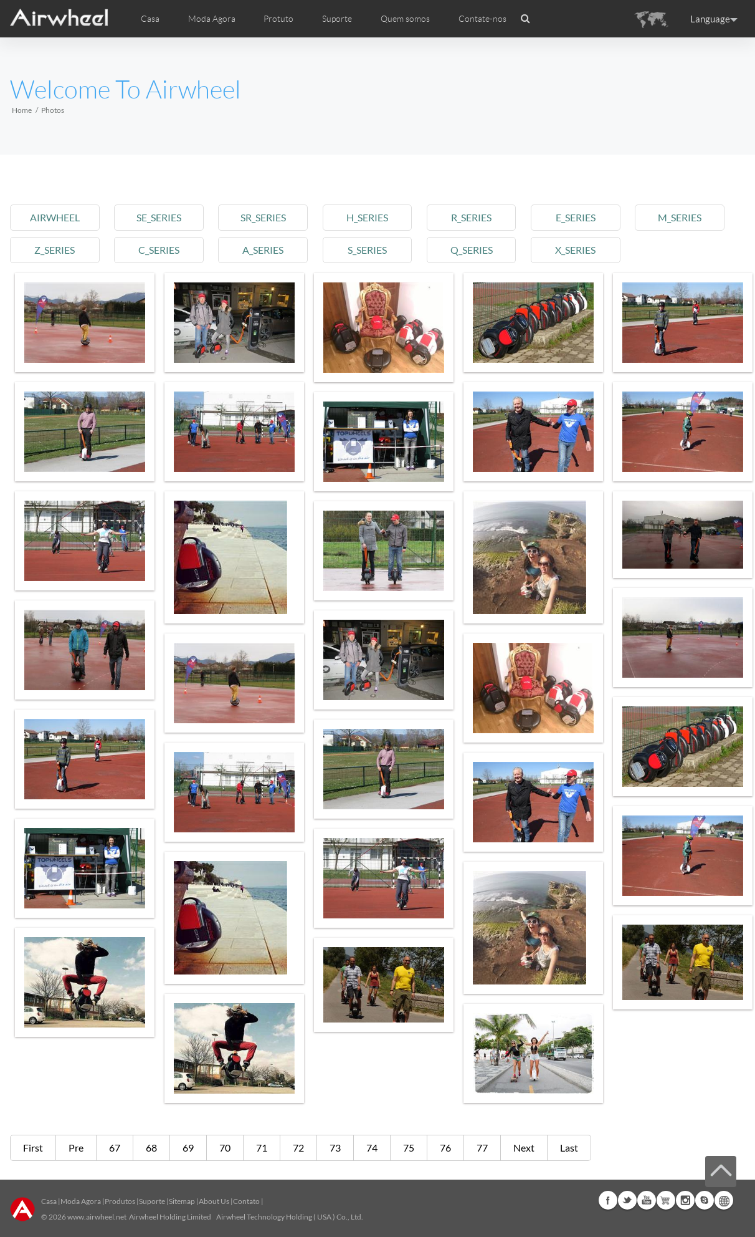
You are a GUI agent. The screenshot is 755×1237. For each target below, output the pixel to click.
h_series (367, 217)
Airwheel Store (666, 1200)
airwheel (55, 217)
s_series (367, 250)
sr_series (263, 217)
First (33, 1147)
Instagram (685, 1200)
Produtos (120, 1201)
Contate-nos (482, 19)
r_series (471, 217)
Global (724, 1200)
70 (224, 1147)
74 (372, 1147)
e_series (576, 217)
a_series (262, 250)
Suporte (337, 19)
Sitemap (182, 1201)
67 (114, 1147)
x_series (575, 250)
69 (188, 1147)
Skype (704, 1200)
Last (569, 1147)
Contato (246, 1201)
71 (261, 1147)
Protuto (278, 19)
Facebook (608, 1200)
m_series (679, 217)
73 (335, 1147)
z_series (54, 250)
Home (22, 110)
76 (445, 1147)
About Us (214, 1201)
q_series (471, 250)
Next (523, 1147)
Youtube (646, 1200)
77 (482, 1147)
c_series (158, 250)
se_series (158, 217)
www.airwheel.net (96, 1216)
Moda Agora (80, 1201)
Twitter (627, 1200)
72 (298, 1147)
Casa (150, 19)
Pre (76, 1147)
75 (408, 1147)
